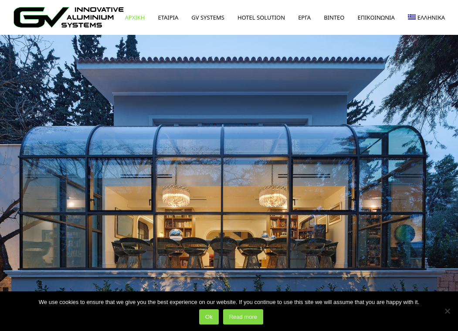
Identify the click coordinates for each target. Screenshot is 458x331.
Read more (243, 317)
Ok (209, 317)
